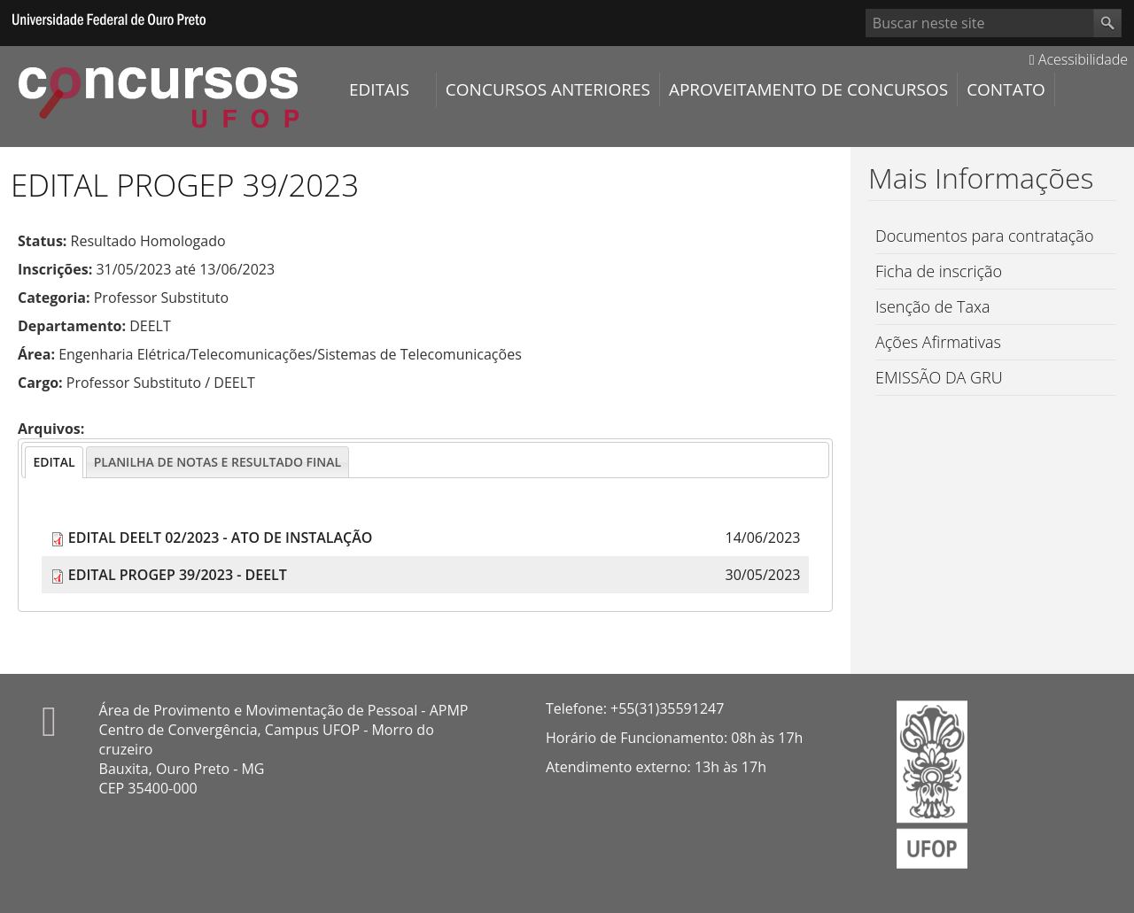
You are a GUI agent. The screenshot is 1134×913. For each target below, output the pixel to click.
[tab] (53, 462)
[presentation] (54, 462)
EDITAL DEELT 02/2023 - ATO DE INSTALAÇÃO (220, 537)
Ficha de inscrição (938, 271)
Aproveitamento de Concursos (808, 89)
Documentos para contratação (984, 235)
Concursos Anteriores (548, 89)
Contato (1006, 89)
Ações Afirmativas (938, 341)
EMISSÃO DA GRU (939, 377)
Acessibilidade (1078, 59)
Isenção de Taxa (932, 306)
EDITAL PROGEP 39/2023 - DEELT (177, 574)
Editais (379, 89)
